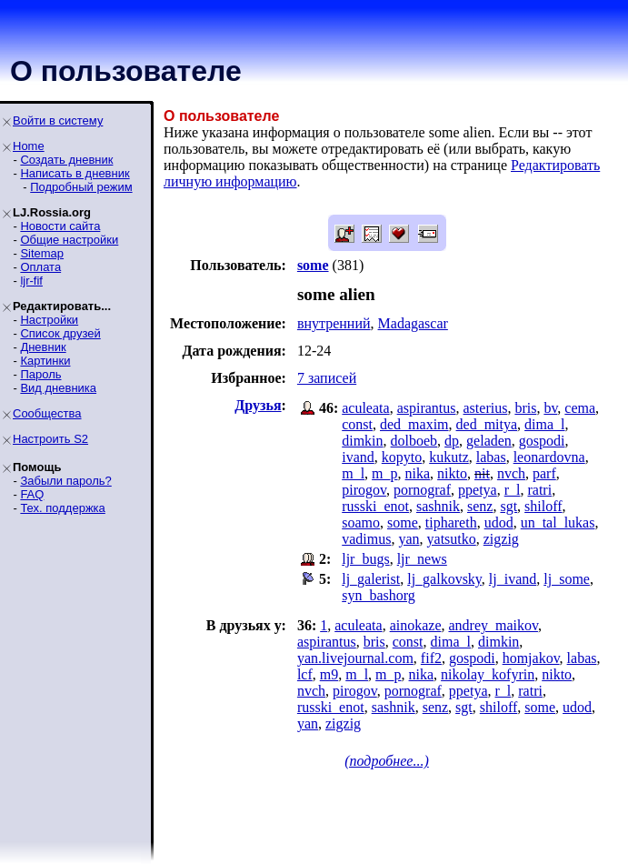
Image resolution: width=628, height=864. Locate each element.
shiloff (543, 506)
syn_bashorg (378, 595)
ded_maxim (414, 424)
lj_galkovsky (444, 579)
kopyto (402, 457)
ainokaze (416, 625)
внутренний (334, 323)
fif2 (431, 658)
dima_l (544, 424)
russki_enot (375, 506)
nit (482, 473)
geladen (489, 440)
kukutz (449, 457)
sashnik (438, 506)
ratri (539, 489)
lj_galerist (371, 579)
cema (579, 408)
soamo (361, 522)
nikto (452, 473)
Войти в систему (58, 120)
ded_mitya (487, 424)
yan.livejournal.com (355, 658)
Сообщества (47, 413)
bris (525, 408)
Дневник (42, 347)
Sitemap (42, 253)
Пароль (40, 374)
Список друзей (60, 333)
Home (29, 146)
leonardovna (549, 457)
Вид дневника (58, 388)
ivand (358, 457)
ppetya (477, 489)
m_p (384, 473)
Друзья (257, 405)
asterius (486, 408)
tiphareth (451, 522)
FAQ (32, 494)
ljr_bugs (365, 559)
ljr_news (422, 559)
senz (480, 506)
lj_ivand (512, 579)
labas (491, 457)
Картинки (45, 360)
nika (418, 473)
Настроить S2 (50, 439)
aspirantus (426, 408)
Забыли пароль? (65, 480)
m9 (329, 674)
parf (544, 473)
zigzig (501, 539)
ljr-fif (31, 280)
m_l (353, 473)
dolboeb (414, 440)
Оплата (40, 267)
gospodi (542, 440)
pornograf (422, 489)
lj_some (566, 579)
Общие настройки (69, 239)
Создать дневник (66, 159)
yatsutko (451, 539)
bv (550, 408)
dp (451, 440)
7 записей (326, 378)
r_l (512, 489)
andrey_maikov (492, 625)
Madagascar (413, 323)
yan (408, 539)
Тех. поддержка (62, 508)
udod (498, 522)
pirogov (364, 489)
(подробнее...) (386, 761)
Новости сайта (60, 226)
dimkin (362, 440)
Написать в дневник (74, 173)
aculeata (365, 408)
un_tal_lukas (558, 522)
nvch (511, 473)
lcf (305, 674)
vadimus (366, 539)
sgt (508, 506)
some (402, 522)
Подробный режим (81, 187)
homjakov (531, 658)
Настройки (49, 320)
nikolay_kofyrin (487, 674)
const (357, 424)
